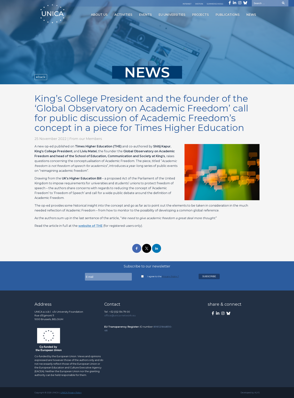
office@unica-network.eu (120, 315)
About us (99, 14)
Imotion (199, 4)
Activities (123, 14)
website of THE (90, 226)
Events (145, 14)
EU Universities (172, 14)
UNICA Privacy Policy (71, 392)
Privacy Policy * (170, 276)
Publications (228, 14)
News (251, 14)
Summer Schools (215, 4)
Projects (200, 14)
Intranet (187, 4)
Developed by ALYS (250, 392)
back (40, 77)
